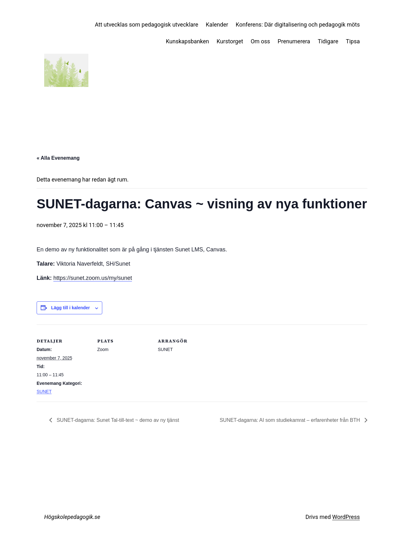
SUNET (44, 391)
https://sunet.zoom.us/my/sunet (92, 278)
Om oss (260, 41)
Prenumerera (294, 41)
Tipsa (353, 41)
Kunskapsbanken (187, 41)
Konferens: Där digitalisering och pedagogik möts (298, 24)
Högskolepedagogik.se (72, 517)
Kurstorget (230, 41)
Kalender (217, 24)
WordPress (346, 517)
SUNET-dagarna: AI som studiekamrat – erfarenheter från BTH (290, 420)
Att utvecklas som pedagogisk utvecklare (147, 24)
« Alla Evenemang (58, 158)
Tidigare (328, 41)
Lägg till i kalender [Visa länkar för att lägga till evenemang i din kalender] (70, 307)
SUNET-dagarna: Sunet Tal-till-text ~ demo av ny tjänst (117, 420)
